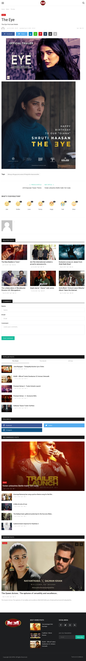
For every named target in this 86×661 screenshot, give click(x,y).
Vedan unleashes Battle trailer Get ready (57, 188)
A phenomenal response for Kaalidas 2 (26, 524)
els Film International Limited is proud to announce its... (41, 263)
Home (3, 9)
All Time (70, 361)
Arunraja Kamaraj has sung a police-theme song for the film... (33, 494)
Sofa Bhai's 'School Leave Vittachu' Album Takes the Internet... (72, 289)
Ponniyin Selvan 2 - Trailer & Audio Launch (27, 386)
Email (3, 315)
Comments (7, 301)
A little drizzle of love (20, 504)
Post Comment (8, 338)
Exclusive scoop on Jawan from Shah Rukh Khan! (70, 263)
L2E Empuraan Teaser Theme (31, 188)
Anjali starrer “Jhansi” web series (42, 288)
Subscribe (80, 637)
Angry (51, 209)
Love (29, 209)
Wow (73, 209)
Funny (40, 209)
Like (7, 209)
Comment (4, 323)
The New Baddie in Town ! (10, 262)
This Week (15, 361)
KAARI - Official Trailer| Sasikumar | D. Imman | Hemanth (31, 376)
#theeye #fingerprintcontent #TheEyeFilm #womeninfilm (23, 174)
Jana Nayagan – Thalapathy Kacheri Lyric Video (28, 366)
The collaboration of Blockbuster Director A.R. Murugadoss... (13, 289)
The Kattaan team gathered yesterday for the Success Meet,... (33, 514)
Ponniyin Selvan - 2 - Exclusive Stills (25, 396)
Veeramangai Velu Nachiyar (47, 625)
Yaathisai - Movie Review (47, 634)
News (7, 9)
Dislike (18, 209)
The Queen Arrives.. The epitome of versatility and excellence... (29, 593)
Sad (63, 209)
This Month (43, 361)
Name (3, 306)
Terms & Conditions (77, 657)
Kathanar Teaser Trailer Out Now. (24, 406)
